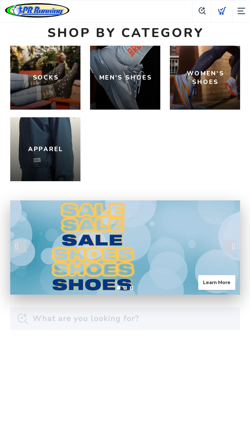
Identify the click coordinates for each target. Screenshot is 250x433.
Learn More (217, 282)
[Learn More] (125, 247)
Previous (20, 246)
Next (230, 246)
